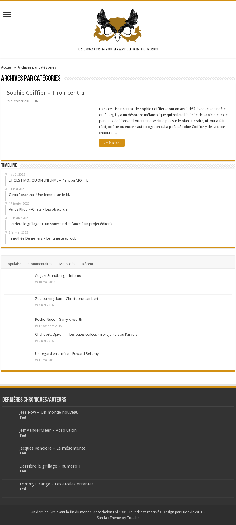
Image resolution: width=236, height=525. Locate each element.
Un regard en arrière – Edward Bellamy (67, 353)
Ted (22, 417)
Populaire (13, 264)
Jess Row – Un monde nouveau (48, 412)
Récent (87, 264)
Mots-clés (67, 264)
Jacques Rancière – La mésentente (52, 448)
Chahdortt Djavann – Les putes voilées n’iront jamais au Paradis (86, 334)
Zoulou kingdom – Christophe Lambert (66, 299)
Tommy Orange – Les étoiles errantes (56, 484)
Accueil (6, 67)
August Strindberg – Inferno (58, 275)
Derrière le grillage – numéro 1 (50, 466)
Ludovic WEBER (193, 512)
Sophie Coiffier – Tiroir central (46, 92)
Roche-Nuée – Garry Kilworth (58, 319)
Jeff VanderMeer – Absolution (48, 430)
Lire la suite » (112, 143)
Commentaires (40, 264)
